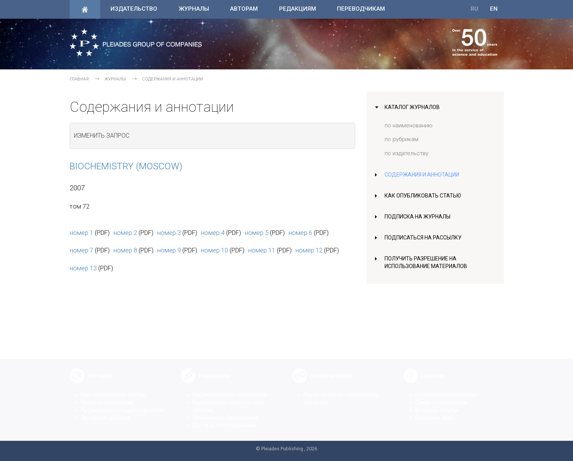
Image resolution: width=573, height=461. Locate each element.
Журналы (194, 8)
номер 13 (83, 268)
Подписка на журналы (419, 217)
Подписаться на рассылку (425, 238)
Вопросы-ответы (436, 404)
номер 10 (214, 250)
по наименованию (409, 125)
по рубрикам (401, 139)
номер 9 (169, 250)
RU (474, 8)
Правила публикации (107, 397)
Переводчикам (361, 8)
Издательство (133, 8)
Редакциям (297, 8)
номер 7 (81, 250)
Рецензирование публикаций (230, 389)
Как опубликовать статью (424, 196)
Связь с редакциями (441, 397)
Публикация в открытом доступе (122, 404)
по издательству (406, 153)
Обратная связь (435, 412)
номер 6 (300, 232)
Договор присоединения (224, 419)
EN (494, 8)
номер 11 (261, 250)
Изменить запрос (101, 135)
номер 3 (169, 232)
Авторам (244, 8)
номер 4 (213, 232)
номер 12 (308, 250)
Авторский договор (105, 412)
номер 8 (125, 250)
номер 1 (81, 232)
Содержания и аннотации (424, 175)
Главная (79, 79)
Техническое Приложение (225, 412)
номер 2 (125, 232)
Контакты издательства (445, 389)
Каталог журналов (413, 107)
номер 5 (256, 232)
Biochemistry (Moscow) (126, 166)
